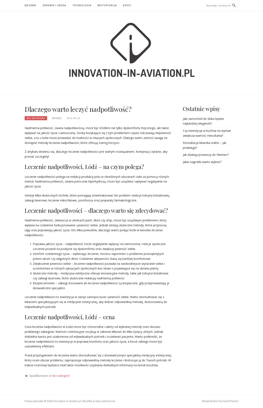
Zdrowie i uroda (54, 5)
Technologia (82, 5)
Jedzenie (30, 5)
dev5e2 (56, 118)
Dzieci (127, 5)
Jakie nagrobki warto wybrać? (202, 162)
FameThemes (230, 401)
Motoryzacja (107, 5)
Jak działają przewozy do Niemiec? (206, 155)
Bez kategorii (36, 118)
